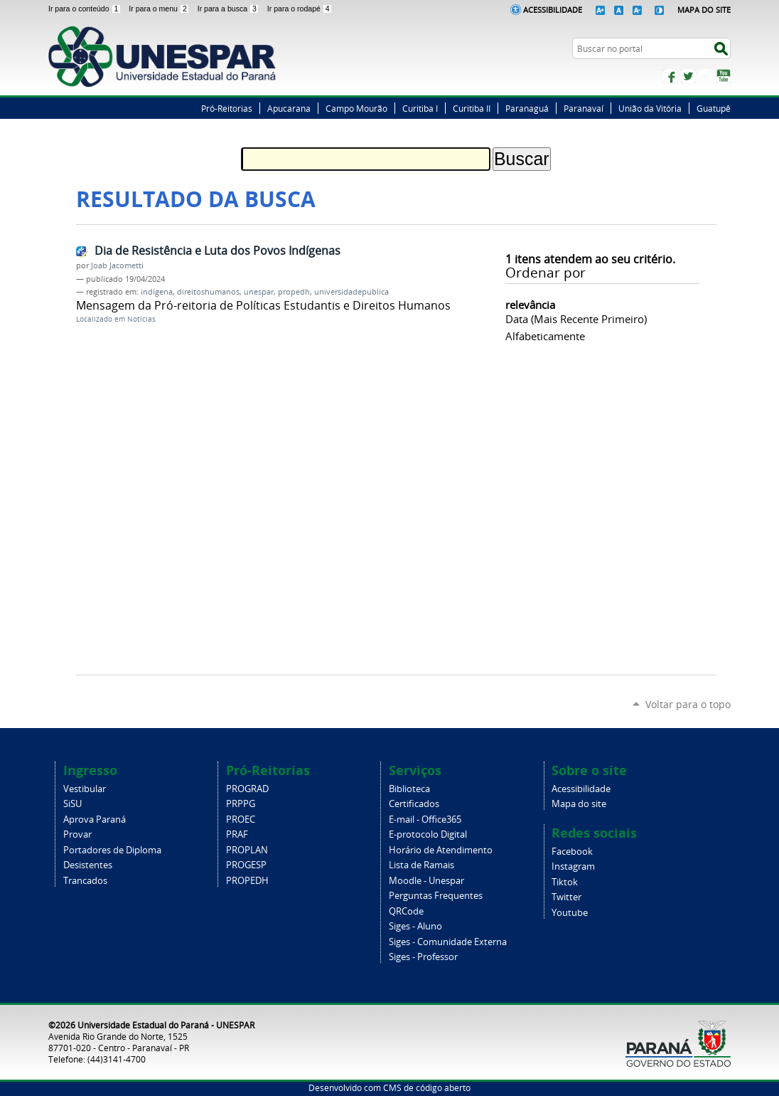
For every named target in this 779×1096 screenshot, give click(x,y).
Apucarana (289, 108)
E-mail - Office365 (425, 819)
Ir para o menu (160, 8)
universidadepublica (351, 292)
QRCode (406, 911)
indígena (157, 292)
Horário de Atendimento (441, 850)
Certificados (414, 804)
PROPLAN (247, 850)
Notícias (141, 319)
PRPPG (240, 804)
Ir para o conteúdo (85, 8)
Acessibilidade (552, 9)
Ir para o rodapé (300, 8)
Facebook (670, 76)
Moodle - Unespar (426, 881)
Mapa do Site (704, 9)
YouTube (723, 76)
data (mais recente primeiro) (576, 319)
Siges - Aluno (415, 926)
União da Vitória (650, 108)
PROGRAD (247, 789)
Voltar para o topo (688, 704)
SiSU (72, 804)
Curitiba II (471, 108)
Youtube (570, 913)
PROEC (240, 819)
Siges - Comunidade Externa (448, 942)
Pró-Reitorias (226, 108)
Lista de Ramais (421, 865)
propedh (294, 292)
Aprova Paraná (94, 819)
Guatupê (714, 108)
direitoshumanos (208, 292)
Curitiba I (420, 108)
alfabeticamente (545, 336)
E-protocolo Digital (428, 834)
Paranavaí (583, 108)
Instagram (706, 76)
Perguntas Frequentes (436, 896)
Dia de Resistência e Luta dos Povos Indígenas (217, 250)
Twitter (688, 76)
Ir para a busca (230, 8)
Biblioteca (409, 789)
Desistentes (87, 865)
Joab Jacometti (117, 265)
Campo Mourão (356, 108)
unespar (259, 292)
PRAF (237, 834)
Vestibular (84, 789)
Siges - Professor (423, 957)
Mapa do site (579, 804)
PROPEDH (247, 881)
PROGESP (246, 865)
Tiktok (565, 882)
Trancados (85, 881)
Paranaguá (527, 108)
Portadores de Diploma (112, 850)
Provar (77, 834)
